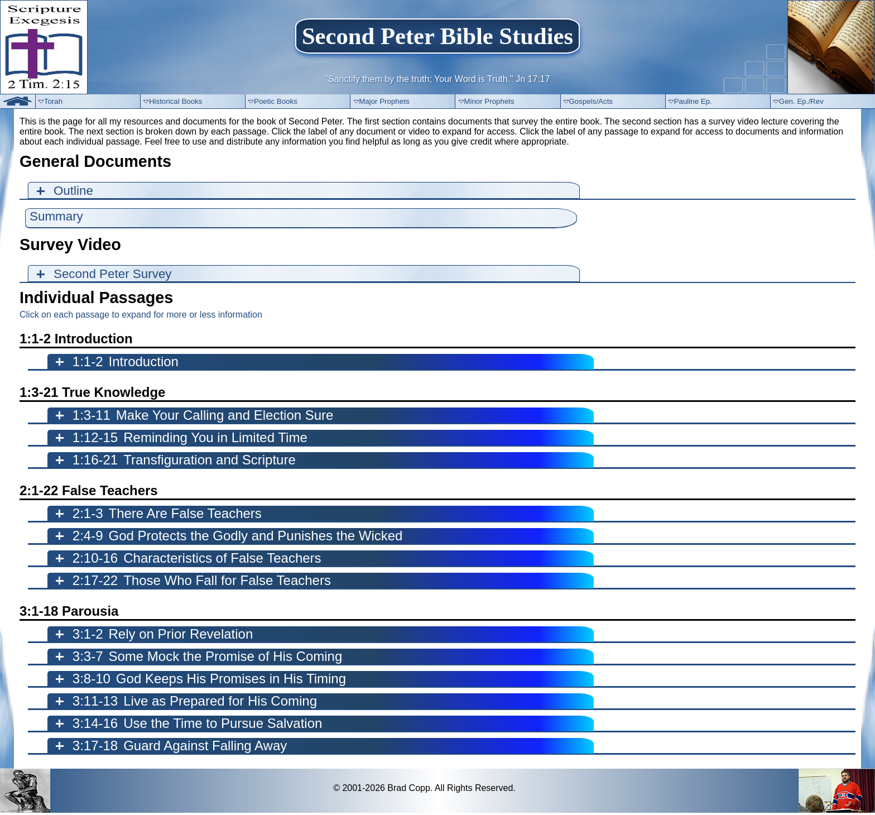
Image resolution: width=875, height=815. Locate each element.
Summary (56, 216)
